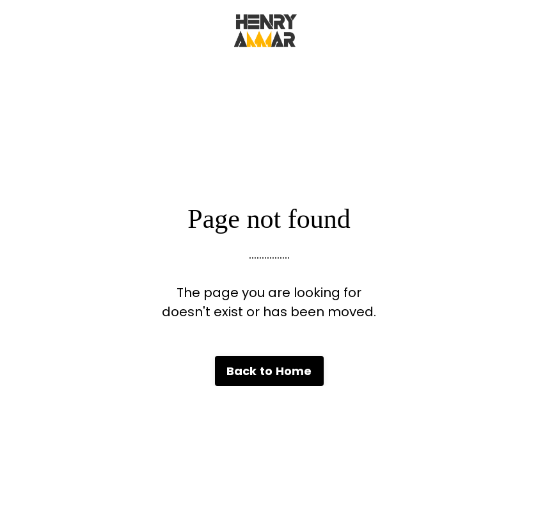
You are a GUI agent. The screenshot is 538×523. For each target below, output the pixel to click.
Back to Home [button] (269, 371)
